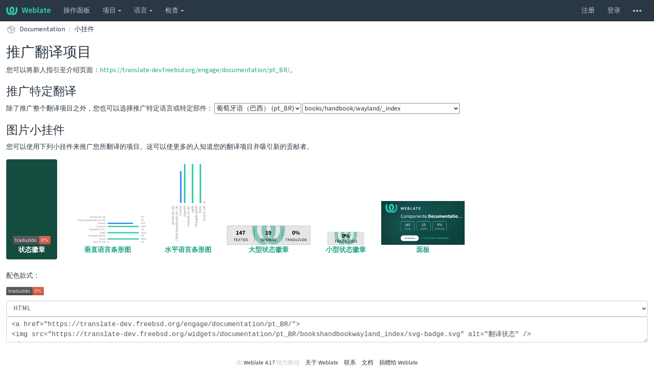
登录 (614, 10)
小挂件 (84, 29)
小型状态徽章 (346, 243)
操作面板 (76, 10)
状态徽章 (31, 245)
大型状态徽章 (268, 240)
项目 (112, 10)
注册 (588, 10)
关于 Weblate (321, 363)
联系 (350, 363)
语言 (143, 10)
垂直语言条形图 (107, 234)
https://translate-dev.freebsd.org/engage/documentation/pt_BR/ (195, 70)
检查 (174, 10)
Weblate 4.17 (259, 363)
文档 (367, 363)
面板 (423, 227)
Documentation (42, 29)
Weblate (28, 10)
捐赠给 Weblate (398, 363)
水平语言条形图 (188, 207)
